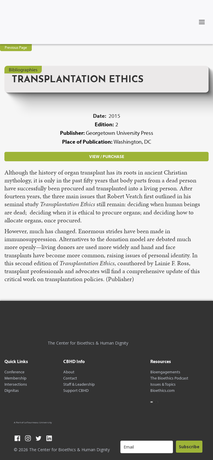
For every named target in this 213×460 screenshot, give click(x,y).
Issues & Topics (163, 384)
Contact (70, 378)
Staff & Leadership (79, 384)
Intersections (15, 384)
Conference (14, 372)
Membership (15, 378)
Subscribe (189, 446)
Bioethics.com (162, 390)
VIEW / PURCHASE (106, 156)
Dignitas (11, 390)
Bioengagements (165, 372)
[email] (146, 447)
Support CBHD (76, 390)
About (68, 372)
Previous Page (16, 47)
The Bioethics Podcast (169, 378)
